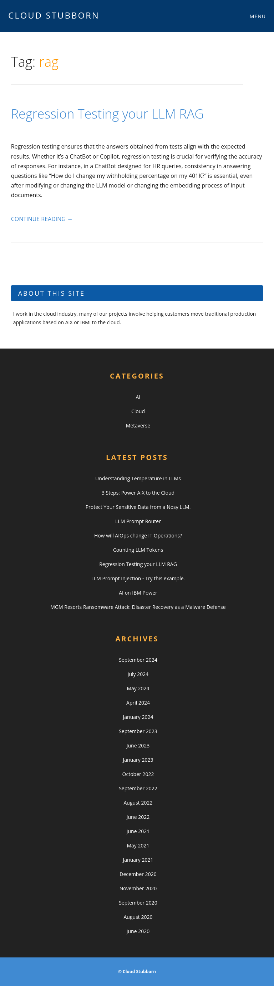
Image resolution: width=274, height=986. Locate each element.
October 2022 (138, 774)
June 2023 (138, 745)
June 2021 (138, 831)
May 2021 (138, 845)
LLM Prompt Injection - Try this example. (138, 578)
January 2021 (138, 859)
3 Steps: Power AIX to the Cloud (138, 492)
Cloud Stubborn (54, 15)
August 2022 (138, 802)
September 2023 (138, 731)
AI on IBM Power (138, 592)
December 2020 (138, 874)
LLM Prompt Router (138, 521)
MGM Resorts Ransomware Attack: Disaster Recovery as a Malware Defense (137, 607)
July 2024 (138, 674)
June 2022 (138, 817)
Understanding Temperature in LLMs (138, 478)
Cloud (138, 411)
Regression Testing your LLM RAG (107, 113)
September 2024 (138, 659)
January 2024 (138, 717)
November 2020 (138, 888)
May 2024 (138, 688)
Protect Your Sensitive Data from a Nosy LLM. (138, 507)
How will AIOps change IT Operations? (138, 535)
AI (138, 397)
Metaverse (138, 425)
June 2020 (138, 931)
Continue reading (42, 219)
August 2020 (138, 917)
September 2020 (138, 902)
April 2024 (138, 702)
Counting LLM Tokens (138, 549)
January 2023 (138, 759)
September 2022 (138, 788)
